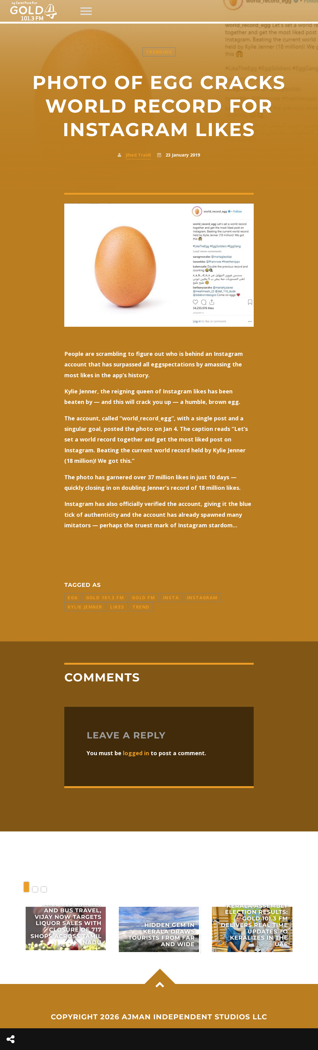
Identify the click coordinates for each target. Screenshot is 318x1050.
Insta (171, 597)
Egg (73, 597)
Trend (140, 607)
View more (66, 928)
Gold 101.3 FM (105, 597)
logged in (136, 753)
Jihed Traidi (138, 155)
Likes (117, 607)
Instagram (202, 597)
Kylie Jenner (85, 607)
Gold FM (143, 597)
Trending (159, 52)
